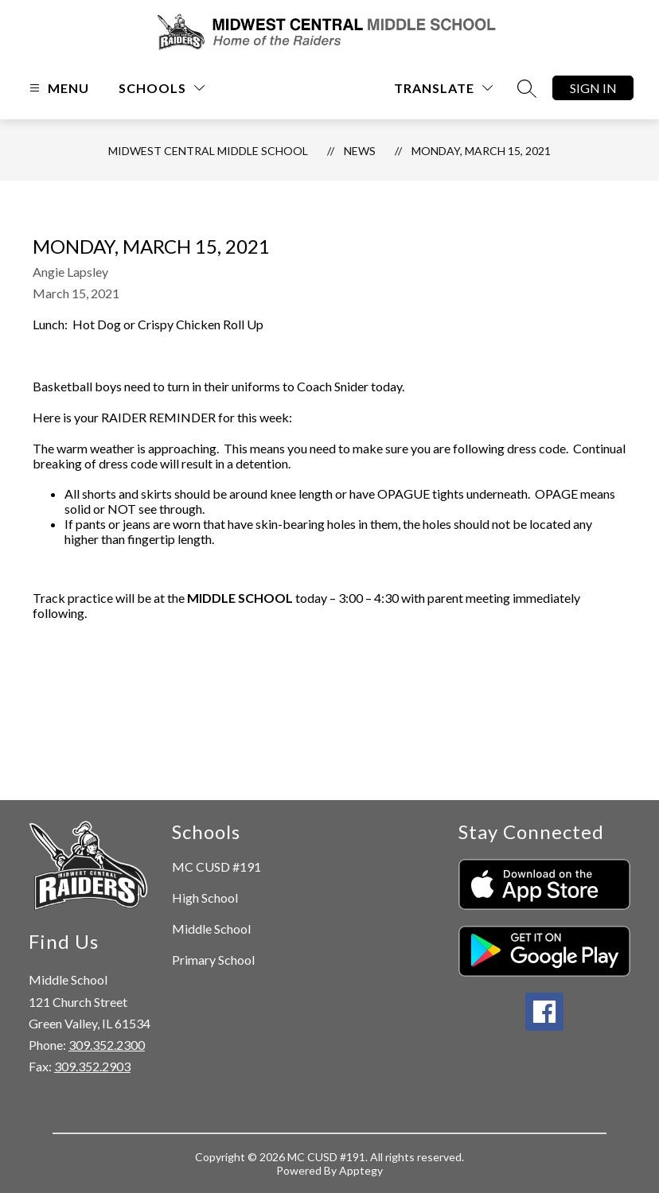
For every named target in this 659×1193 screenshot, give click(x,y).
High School (205, 897)
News (360, 150)
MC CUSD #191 (216, 866)
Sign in (593, 87)
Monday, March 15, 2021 (481, 150)
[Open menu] (57, 88)
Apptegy (361, 1170)
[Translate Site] (443, 88)
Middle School (211, 928)
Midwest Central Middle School (208, 150)
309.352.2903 (92, 1066)
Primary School (213, 959)
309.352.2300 (106, 1044)
